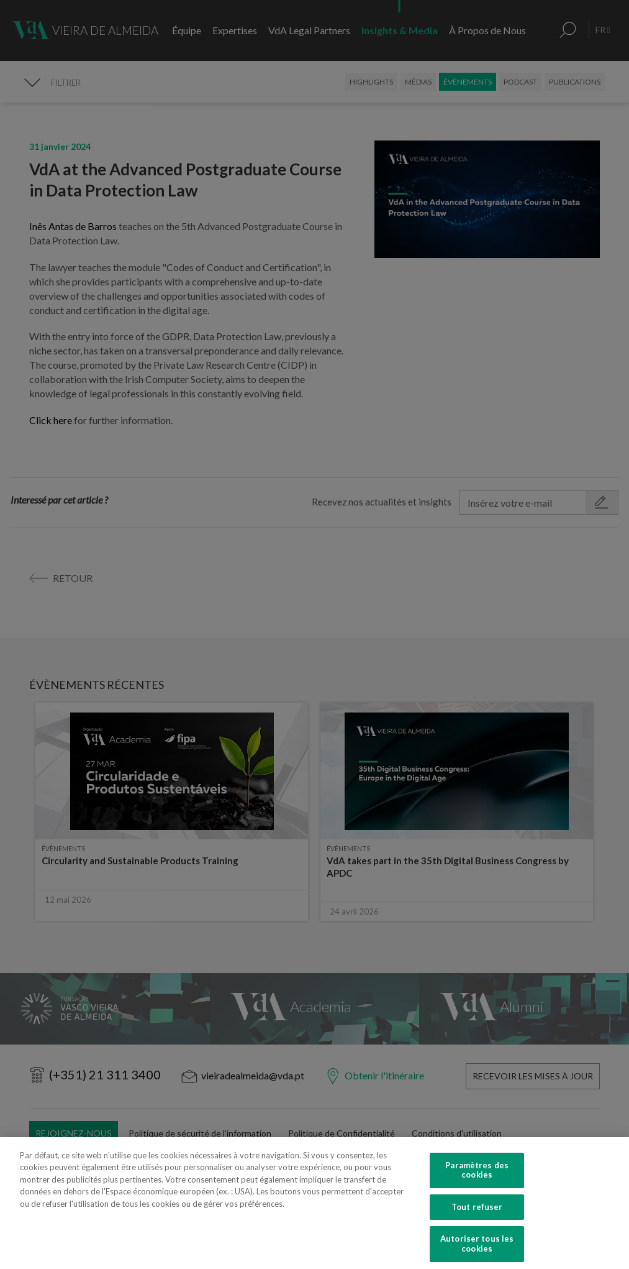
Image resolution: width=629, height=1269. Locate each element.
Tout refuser (477, 1217)
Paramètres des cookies (477, 1181)
